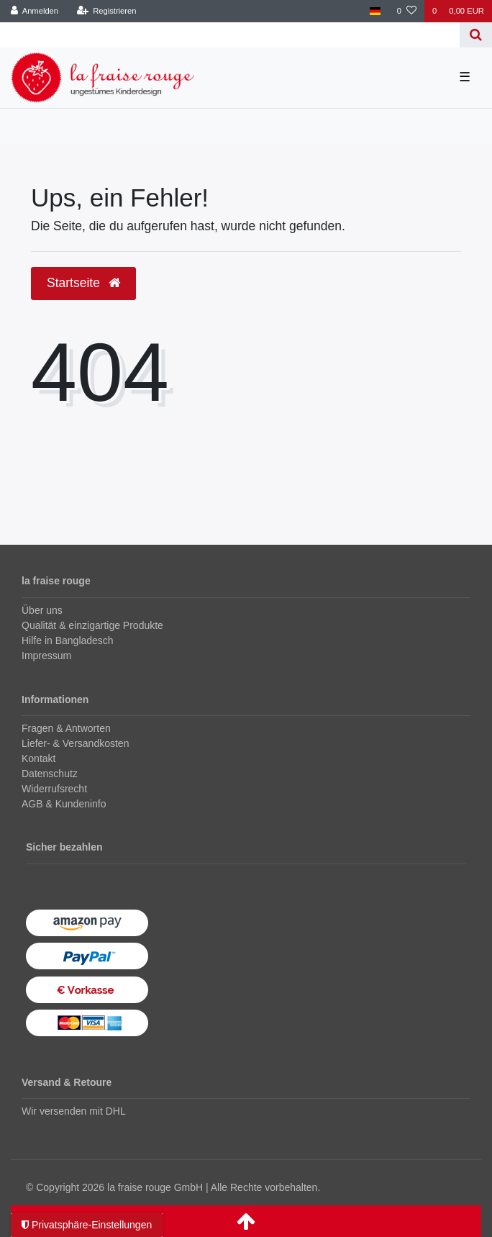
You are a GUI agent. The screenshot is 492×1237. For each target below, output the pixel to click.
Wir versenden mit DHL (74, 1111)
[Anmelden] (35, 11)
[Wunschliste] (406, 11)
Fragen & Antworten (66, 728)
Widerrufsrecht (54, 788)
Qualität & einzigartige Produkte (92, 625)
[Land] (375, 11)
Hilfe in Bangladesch (68, 640)
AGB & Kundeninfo (64, 804)
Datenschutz (50, 773)
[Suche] (476, 34)
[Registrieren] (106, 11)
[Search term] (230, 34)
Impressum (46, 655)
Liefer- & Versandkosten (75, 743)
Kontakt (38, 758)
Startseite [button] (83, 283)
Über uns (42, 610)
